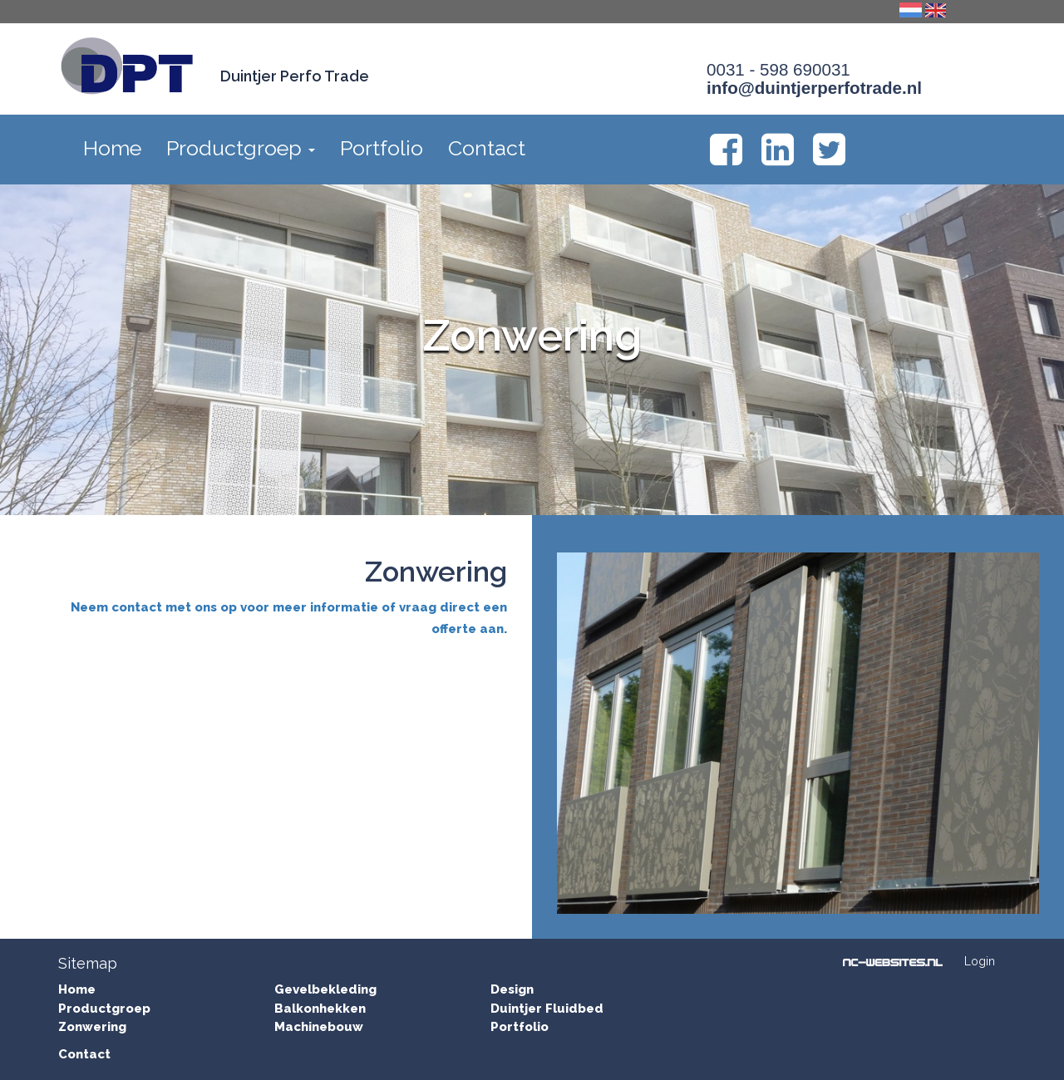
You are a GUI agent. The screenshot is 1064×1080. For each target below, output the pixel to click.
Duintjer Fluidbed (546, 1008)
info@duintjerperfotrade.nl (814, 87)
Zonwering (92, 1026)
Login (979, 961)
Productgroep (240, 147)
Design (512, 989)
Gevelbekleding (325, 989)
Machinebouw (318, 1026)
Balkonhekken (320, 1008)
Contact (486, 147)
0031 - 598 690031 (778, 69)
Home (112, 147)
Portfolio (381, 147)
